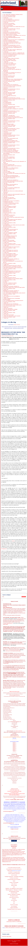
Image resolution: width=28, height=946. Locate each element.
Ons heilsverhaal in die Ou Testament (14, 879)
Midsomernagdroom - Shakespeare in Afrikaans (14, 889)
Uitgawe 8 (14, 750)
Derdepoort (14, 898)
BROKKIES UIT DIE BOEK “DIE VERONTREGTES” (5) (13, 333)
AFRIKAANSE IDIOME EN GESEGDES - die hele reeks (15, 927)
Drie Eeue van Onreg (14, 904)
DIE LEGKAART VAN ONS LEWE (14, 757)
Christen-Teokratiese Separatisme (14, 873)
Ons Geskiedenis (14, 906)
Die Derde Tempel (14, 892)
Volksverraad (9, 870)
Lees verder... (14, 840)
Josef (14, 901)
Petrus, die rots (14, 883)
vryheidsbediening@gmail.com (8, 811)
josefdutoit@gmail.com (21, 797)
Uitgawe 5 (14, 747)
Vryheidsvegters (6, 663)
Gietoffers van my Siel (14, 829)
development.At (4, 548)
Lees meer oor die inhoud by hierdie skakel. (13, 650)
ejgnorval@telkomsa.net (7, 607)
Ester (14, 886)
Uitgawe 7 (14, 749)
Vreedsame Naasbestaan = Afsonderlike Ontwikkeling (14, 876)
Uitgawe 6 (14, 748)
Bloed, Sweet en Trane (7, 688)
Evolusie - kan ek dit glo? (14, 882)
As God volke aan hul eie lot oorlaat (14, 867)
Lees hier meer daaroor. (16, 657)
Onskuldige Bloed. (15, 669)
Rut (14, 903)
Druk (10, 335)
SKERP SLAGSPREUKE (16, 921)
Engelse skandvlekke (14, 907)
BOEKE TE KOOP (14, 836)
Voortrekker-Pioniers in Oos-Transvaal (14, 909)
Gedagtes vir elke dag (17, 324)
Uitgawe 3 (14, 745)
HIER (16, 631)
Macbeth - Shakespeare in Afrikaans (14, 894)
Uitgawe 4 (14, 746)
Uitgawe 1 (14, 742)
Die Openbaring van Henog (14, 891)
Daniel (14, 880)
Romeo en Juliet (14, 885)
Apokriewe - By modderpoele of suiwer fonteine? (14, 888)
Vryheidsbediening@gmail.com (15, 721)
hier (19, 615)
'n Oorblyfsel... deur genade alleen (14, 872)
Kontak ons (12, 943)
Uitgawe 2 (14, 743)
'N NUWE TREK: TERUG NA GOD (16, 799)
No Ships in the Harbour (14, 877)
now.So (13, 540)
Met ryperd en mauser (14, 895)
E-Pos (12, 335)
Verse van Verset (14, 875)
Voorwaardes (16, 943)
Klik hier (3, 857)
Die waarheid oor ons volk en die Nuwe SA (14, 869)
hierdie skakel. (5, 624)
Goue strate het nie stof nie (14, 897)
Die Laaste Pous (14, 900)
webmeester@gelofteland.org (14, 695)
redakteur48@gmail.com (14, 735)
